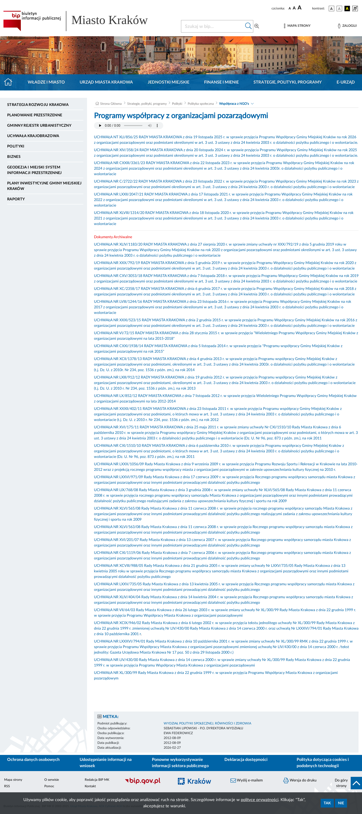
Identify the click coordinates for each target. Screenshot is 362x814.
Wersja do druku (300, 780)
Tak (327, 803)
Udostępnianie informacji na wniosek (106, 763)
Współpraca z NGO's (234, 103)
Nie (341, 803)
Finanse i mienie (221, 82)
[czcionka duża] (304, 8)
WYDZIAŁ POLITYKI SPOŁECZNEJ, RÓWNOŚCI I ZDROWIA (207, 723)
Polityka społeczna (201, 103)
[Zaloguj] (347, 26)
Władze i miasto (46, 82)
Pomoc (49, 786)
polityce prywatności (259, 800)
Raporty (16, 199)
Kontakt (90, 786)
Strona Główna (111, 103)
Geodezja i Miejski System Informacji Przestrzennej (34, 170)
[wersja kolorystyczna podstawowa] (331, 8)
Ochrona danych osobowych (33, 760)
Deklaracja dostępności (246, 760)
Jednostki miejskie (168, 82)
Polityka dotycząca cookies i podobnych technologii (323, 763)
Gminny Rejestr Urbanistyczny (39, 125)
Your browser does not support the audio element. (128, 125)
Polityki (15, 146)
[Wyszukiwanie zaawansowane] (256, 26)
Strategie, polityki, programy (287, 82)
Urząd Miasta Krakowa (106, 82)
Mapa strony (13, 779)
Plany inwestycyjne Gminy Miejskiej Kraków (44, 186)
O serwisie (51, 779)
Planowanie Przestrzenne (34, 115)
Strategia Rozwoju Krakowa (38, 105)
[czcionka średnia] (294, 8)
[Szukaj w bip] (248, 26)
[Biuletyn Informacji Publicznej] (147, 784)
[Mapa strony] (297, 26)
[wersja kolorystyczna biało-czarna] (339, 8)
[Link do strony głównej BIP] (82, 21)
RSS (7, 786)
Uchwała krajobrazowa (33, 136)
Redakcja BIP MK (97, 779)
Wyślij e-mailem (246, 780)
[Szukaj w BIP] (212, 26)
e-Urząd (346, 82)
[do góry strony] (347, 783)
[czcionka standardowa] (289, 8)
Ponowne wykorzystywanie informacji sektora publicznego (180, 763)
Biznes (14, 157)
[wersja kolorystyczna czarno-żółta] (347, 8)
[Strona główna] (10, 82)
